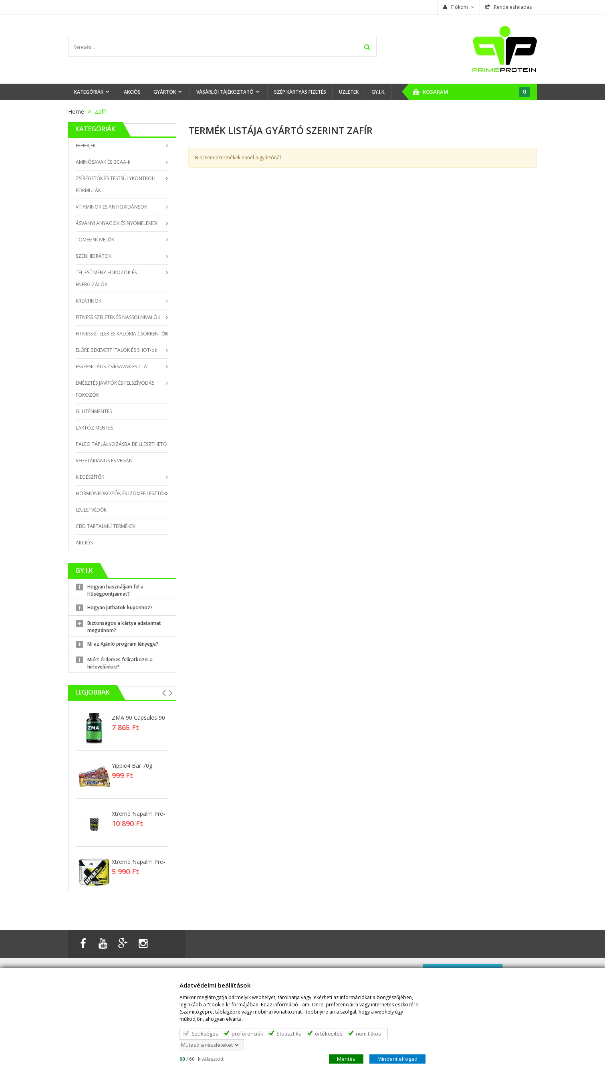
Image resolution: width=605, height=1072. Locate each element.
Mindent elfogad (397, 1058)
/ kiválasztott (201, 1058)
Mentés (346, 1058)
